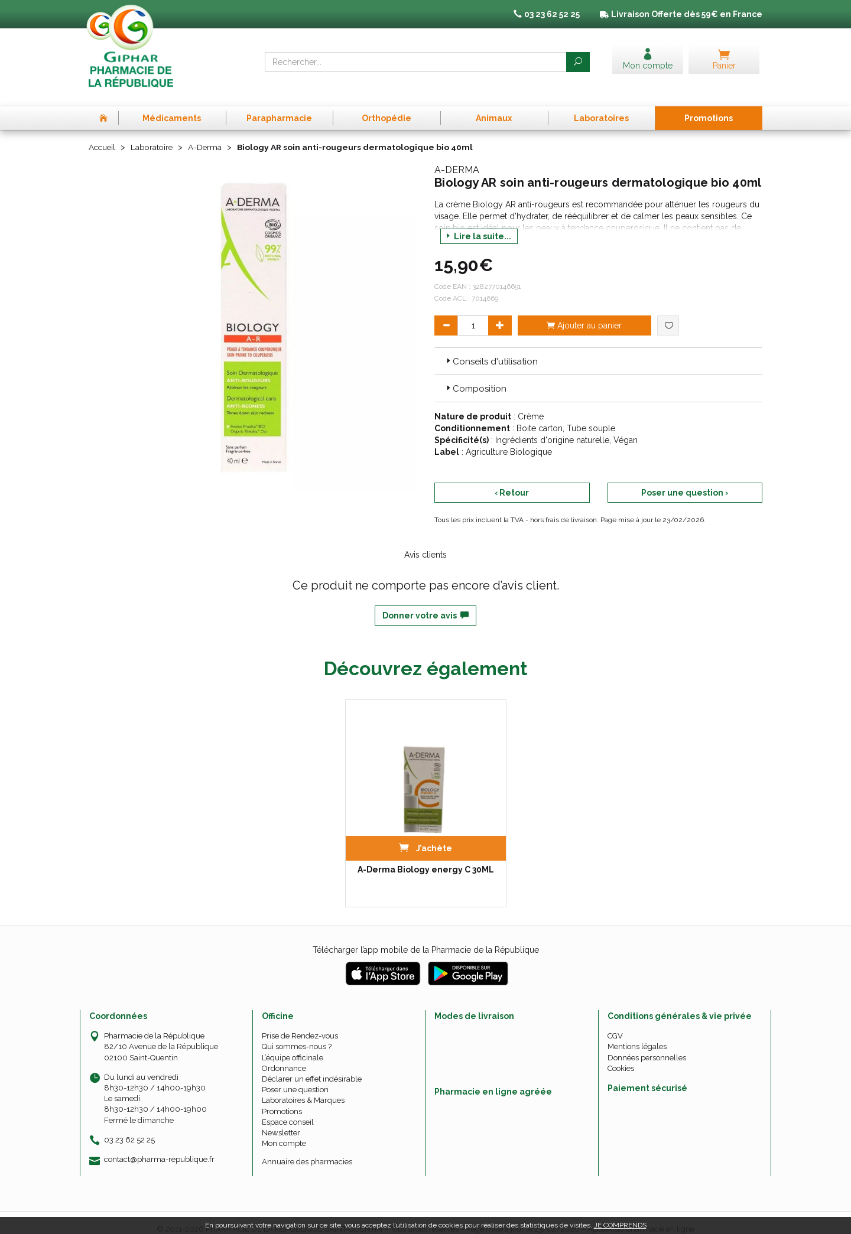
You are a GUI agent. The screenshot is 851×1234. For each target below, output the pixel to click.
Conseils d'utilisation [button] (491, 348)
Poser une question (295, 1077)
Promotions (282, 1098)
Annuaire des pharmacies (307, 1149)
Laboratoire (154, 134)
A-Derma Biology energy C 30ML (426, 857)
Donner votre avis (425, 602)
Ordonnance (284, 1055)
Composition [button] (475, 376)
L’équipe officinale (292, 1044)
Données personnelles (647, 1044)
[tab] (598, 348)
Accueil (103, 134)
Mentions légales (637, 1034)
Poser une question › (684, 479)
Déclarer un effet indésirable (312, 1066)
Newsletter (281, 1119)
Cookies (621, 1055)
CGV (615, 1023)
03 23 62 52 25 (129, 1126)
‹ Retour (512, 479)
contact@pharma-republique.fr (159, 1146)
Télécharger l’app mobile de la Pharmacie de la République (426, 937)
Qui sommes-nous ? (297, 1034)
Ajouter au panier (584, 312)
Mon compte (284, 1130)
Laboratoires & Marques (303, 1087)
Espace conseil (288, 1109)
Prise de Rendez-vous (300, 1023)
